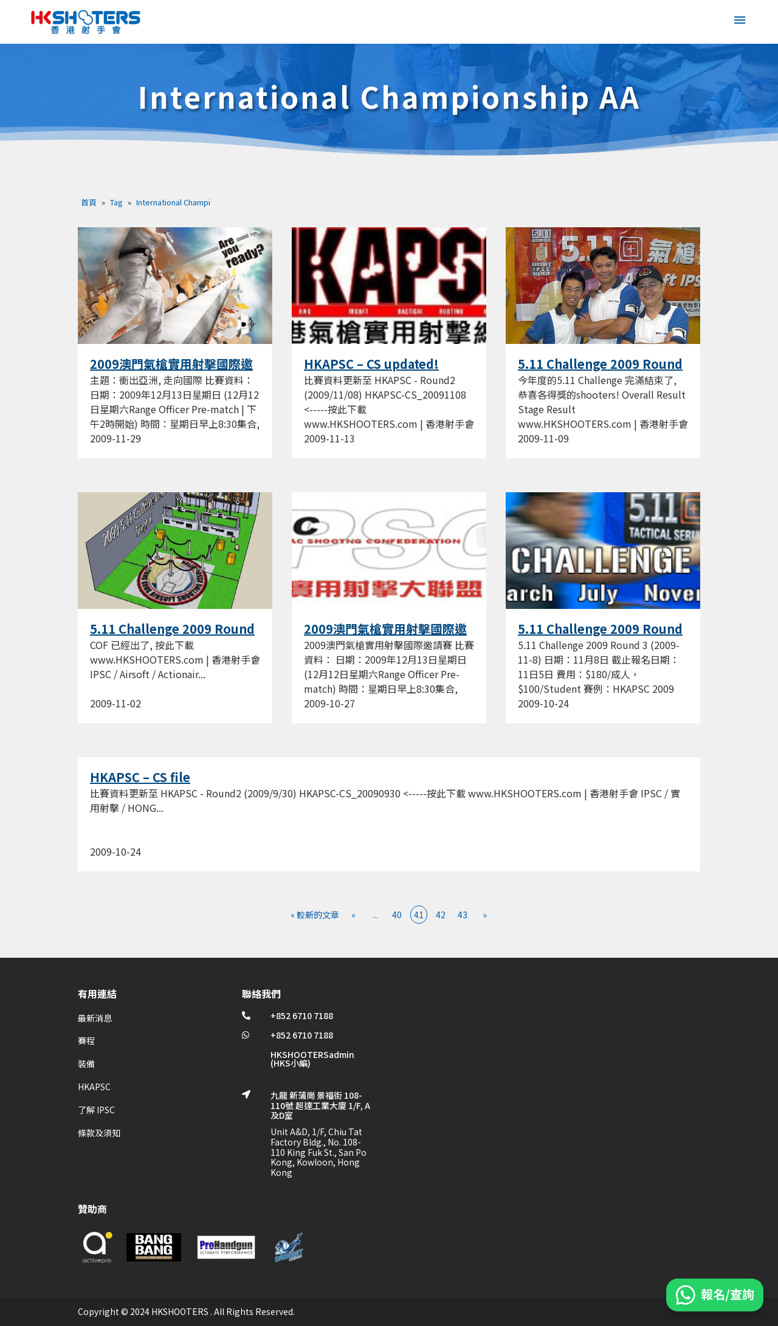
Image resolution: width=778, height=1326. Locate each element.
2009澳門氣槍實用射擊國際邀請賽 (385, 636)
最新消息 (95, 1018)
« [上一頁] (353, 915)
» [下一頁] (485, 915)
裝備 (86, 1063)
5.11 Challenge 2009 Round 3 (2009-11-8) (600, 636)
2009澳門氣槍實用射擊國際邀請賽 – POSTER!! (171, 371)
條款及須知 (99, 1133)
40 (397, 915)
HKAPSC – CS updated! (371, 364)
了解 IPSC (96, 1110)
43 (462, 915)
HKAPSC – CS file (140, 777)
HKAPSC (94, 1086)
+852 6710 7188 (301, 1015)
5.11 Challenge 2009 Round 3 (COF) (172, 636)
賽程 (86, 1040)
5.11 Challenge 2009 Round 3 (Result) (600, 371)
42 (441, 915)
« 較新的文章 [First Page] (315, 915)
